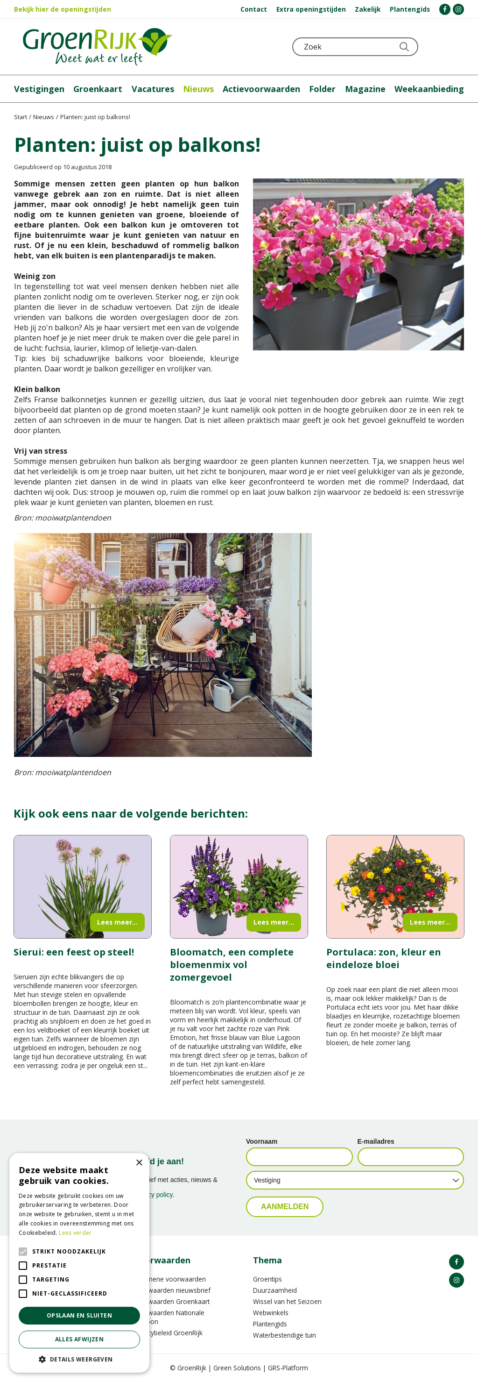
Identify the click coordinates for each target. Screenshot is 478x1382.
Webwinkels (270, 1312)
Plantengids (270, 1323)
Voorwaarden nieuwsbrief (172, 1290)
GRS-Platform (288, 1367)
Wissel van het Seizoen (287, 1301)
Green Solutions (237, 1367)
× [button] (138, 1163)
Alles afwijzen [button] (79, 1339)
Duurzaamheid (275, 1290)
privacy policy (153, 1194)
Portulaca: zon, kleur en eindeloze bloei (383, 958)
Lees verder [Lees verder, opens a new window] (75, 1233)
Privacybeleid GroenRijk (168, 1332)
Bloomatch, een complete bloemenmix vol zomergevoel (232, 964)
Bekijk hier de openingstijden (62, 9)
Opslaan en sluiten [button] (79, 1315)
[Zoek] (355, 46)
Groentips (267, 1279)
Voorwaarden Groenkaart (172, 1301)
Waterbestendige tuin (284, 1335)
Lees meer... (117, 922)
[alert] (79, 1263)
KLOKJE (433, 46)
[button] (79, 1358)
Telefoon (456, 46)
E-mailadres (376, 1141)
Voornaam (261, 1141)
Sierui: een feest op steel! (74, 952)
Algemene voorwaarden (170, 1279)
